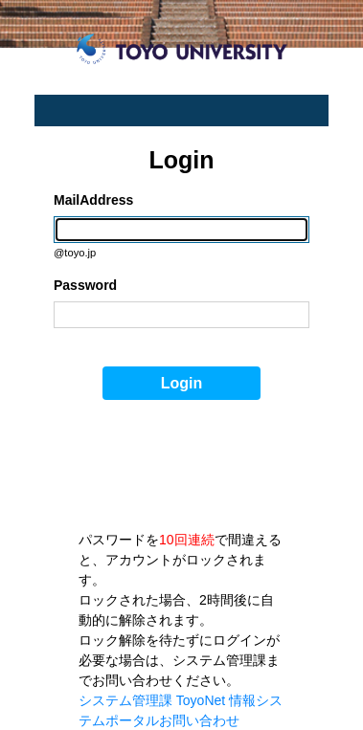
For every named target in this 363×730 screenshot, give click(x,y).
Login (182, 383)
